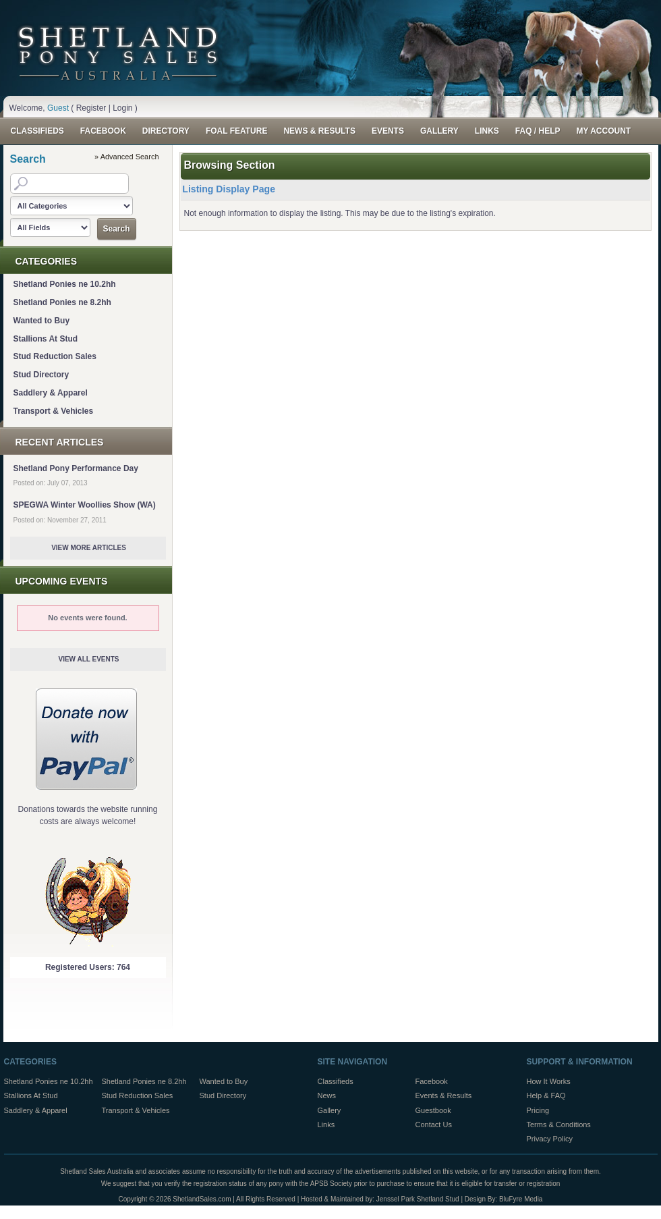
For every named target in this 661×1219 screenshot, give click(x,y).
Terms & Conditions (559, 1124)
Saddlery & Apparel (50, 393)
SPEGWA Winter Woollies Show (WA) (84, 505)
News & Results (319, 131)
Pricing (538, 1110)
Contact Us (433, 1124)
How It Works (549, 1081)
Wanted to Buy (41, 320)
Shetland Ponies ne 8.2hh (62, 302)
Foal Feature (237, 131)
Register (91, 108)
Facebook (103, 131)
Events (388, 131)
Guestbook (433, 1110)
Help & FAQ (546, 1095)
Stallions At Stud (45, 339)
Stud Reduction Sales (54, 356)
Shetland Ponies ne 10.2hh (64, 284)
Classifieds (37, 131)
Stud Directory (41, 374)
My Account (603, 131)
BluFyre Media (520, 1199)
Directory (166, 131)
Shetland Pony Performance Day (75, 468)
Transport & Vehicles (53, 411)
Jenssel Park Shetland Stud (417, 1199)
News (327, 1095)
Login (122, 108)
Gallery (439, 131)
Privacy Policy (550, 1139)
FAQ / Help (538, 131)
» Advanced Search (126, 157)
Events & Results (443, 1095)
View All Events (88, 659)
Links (487, 131)
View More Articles (88, 547)
